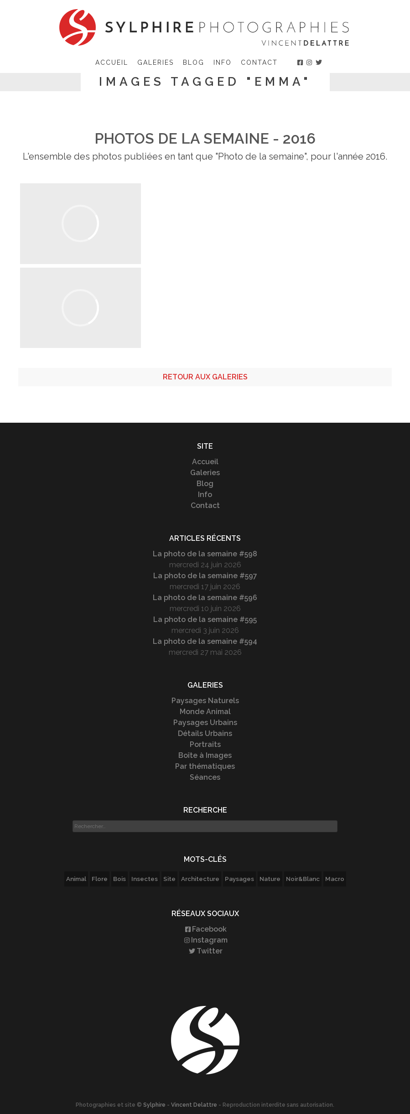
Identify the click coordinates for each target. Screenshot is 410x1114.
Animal (76, 878)
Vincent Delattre (194, 1105)
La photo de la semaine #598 (205, 553)
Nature (269, 878)
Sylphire (154, 1105)
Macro (334, 878)
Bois (119, 878)
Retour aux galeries (205, 377)
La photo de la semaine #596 (205, 597)
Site (169, 878)
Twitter (205, 951)
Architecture (200, 878)
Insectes (144, 878)
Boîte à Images (205, 755)
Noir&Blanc (303, 878)
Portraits (205, 744)
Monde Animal (205, 711)
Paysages (239, 878)
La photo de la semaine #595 (205, 619)
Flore (100, 878)
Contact (259, 62)
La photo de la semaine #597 (205, 575)
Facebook (205, 929)
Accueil (111, 62)
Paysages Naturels (205, 700)
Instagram (205, 940)
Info (222, 62)
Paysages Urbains (205, 722)
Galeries (155, 62)
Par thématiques (205, 766)
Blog (193, 62)
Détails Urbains (205, 733)
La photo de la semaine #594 (205, 641)
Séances (205, 777)
